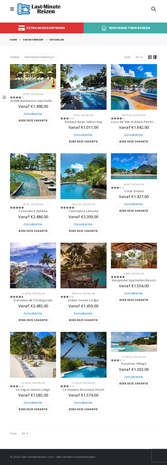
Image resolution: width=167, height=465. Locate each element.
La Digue (26, 293)
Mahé (26, 94)
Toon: (127, 57)
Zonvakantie (32, 114)
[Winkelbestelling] (39, 57)
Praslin (127, 115)
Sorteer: (15, 57)
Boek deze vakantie (33, 120)
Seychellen (36, 94)
